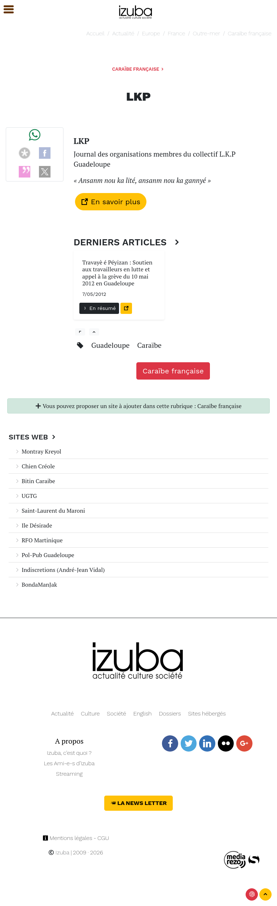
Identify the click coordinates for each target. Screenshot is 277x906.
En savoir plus (110, 201)
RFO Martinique (38, 540)
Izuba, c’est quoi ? (69, 752)
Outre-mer (206, 33)
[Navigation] (135, 11)
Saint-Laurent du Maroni (49, 511)
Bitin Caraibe (34, 481)
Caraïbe (149, 345)
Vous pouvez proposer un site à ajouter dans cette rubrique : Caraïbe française (138, 406)
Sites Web (33, 437)
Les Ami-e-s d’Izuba (69, 763)
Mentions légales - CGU (76, 838)
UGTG (25, 496)
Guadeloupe (111, 345)
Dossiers (170, 713)
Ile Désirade (33, 525)
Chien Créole (34, 466)
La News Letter (138, 803)
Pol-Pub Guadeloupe (44, 555)
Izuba (58, 852)
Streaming (69, 773)
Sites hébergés (207, 713)
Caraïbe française (250, 33)
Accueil (95, 33)
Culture (90, 713)
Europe (151, 33)
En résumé (99, 308)
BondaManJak (35, 584)
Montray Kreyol (37, 451)
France (176, 33)
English (142, 713)
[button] (5, 10)
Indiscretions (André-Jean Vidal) (59, 570)
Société (116, 713)
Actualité (123, 33)
